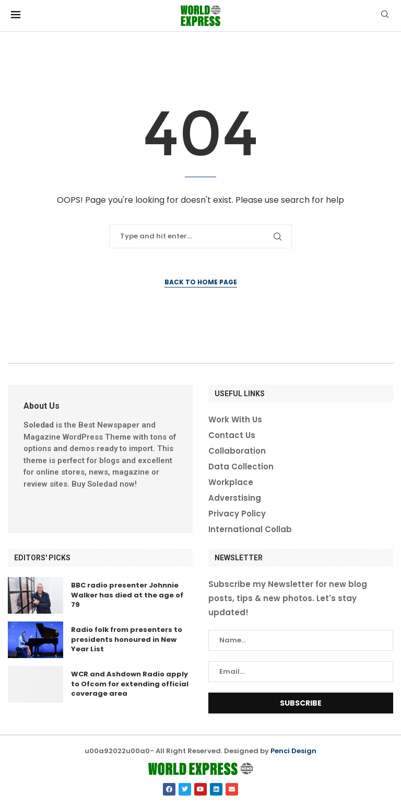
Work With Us (235, 419)
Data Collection (241, 466)
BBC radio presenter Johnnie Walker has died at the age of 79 (127, 594)
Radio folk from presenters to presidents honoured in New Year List (126, 639)
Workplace (230, 482)
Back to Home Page (200, 282)
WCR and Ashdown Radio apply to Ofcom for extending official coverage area (129, 683)
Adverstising (234, 498)
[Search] (385, 15)
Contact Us (231, 435)
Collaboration (237, 451)
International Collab (250, 529)
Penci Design (293, 751)
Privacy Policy (237, 513)
